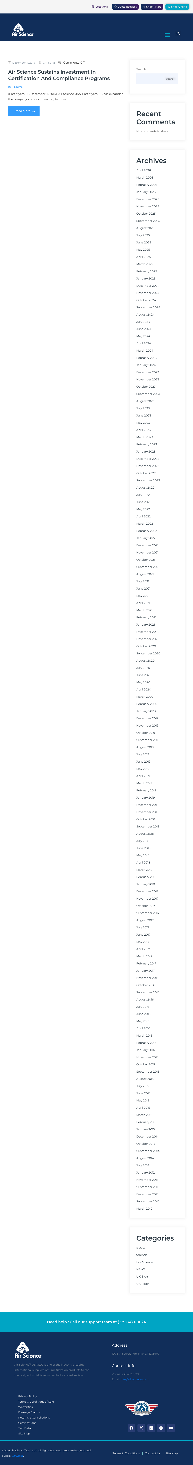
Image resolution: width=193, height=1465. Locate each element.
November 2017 (147, 898)
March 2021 (144, 610)
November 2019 (147, 725)
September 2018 (148, 826)
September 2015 (147, 1071)
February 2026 (146, 185)
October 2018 (145, 819)
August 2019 (145, 747)
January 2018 (145, 884)
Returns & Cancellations (34, 1417)
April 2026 (143, 170)
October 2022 (146, 473)
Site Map (24, 1433)
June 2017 (143, 934)
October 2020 (146, 646)
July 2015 (142, 1086)
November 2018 (147, 812)
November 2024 (147, 293)
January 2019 (145, 797)
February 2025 (146, 271)
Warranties (25, 1407)
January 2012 (145, 1172)
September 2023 (148, 394)
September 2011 (147, 1187)
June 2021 (143, 588)
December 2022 (147, 459)
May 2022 (143, 509)
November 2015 (147, 1057)
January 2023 (145, 451)
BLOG (140, 1247)
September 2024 (148, 307)
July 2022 (143, 495)
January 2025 (145, 278)
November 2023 (147, 379)
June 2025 (143, 242)
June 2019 (143, 761)
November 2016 (147, 978)
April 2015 (143, 1107)
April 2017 (143, 949)
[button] (167, 35)
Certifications (27, 1423)
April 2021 (143, 603)
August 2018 (145, 833)
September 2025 (148, 221)
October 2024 (146, 300)
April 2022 (143, 516)
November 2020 (147, 639)
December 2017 (147, 891)
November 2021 (147, 552)
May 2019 (142, 769)
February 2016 (146, 1043)
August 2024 (145, 314)
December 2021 (147, 545)
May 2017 (142, 942)
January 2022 (146, 538)
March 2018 (144, 869)
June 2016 (143, 1014)
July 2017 (142, 927)
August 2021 (145, 574)
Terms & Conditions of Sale (36, 1401)
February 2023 (146, 444)
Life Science (144, 1262)
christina (49, 62)
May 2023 (143, 422)
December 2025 (147, 199)
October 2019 (145, 732)
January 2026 (146, 192)
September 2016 (147, 992)
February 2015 (146, 1122)
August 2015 (144, 1079)
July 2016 (142, 1006)
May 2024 (143, 336)
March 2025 (144, 264)
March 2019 (144, 783)
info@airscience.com (135, 1379)
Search (141, 69)
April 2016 (143, 1028)
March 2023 (144, 437)
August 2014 (145, 1158)
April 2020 (143, 689)
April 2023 (143, 430)
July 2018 (142, 841)
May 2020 (143, 682)
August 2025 (145, 228)
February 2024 (146, 358)
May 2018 (142, 855)
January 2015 (145, 1129)
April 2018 (143, 862)
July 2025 (143, 235)
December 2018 (147, 805)
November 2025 (147, 206)
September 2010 (148, 1201)
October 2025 (146, 213)
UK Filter (142, 1284)
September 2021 (147, 567)
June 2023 (143, 415)
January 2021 (145, 624)
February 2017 (146, 963)
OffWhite (17, 1455)
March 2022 (144, 523)
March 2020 (144, 696)
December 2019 (147, 718)
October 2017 (145, 906)
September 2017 (147, 913)
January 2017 (145, 970)
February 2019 (146, 790)
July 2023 (143, 408)
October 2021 (145, 559)
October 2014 (145, 1143)
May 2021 (142, 595)
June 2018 (143, 848)
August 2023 (145, 401)
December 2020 (147, 632)
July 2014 (142, 1165)
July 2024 (143, 322)
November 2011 (147, 1180)
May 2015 (142, 1100)
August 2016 (145, 999)
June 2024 (143, 329)
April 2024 (143, 343)
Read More (24, 111)
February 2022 (146, 531)
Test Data (24, 1428)
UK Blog (142, 1276)
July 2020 (143, 668)
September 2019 (147, 740)
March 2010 (144, 1208)
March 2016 (144, 1035)
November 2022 (147, 466)
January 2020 (146, 711)
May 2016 (142, 1021)
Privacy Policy (27, 1396)
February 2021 (146, 617)
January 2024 (146, 365)
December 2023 (147, 372)
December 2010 (147, 1194)
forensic (141, 1255)
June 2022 (143, 502)
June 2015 (143, 1093)
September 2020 (148, 653)
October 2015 (145, 1064)
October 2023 (146, 386)
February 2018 (146, 877)
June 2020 (143, 675)
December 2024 (147, 285)
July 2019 (142, 754)
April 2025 (143, 257)
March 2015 (144, 1115)
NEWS (18, 86)
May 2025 (143, 249)
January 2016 (145, 1050)
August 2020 (145, 660)
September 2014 (148, 1151)
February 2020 (146, 704)
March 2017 (144, 956)
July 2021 (142, 581)
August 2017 (145, 920)
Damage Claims (29, 1412)
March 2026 (144, 177)
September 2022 (148, 480)
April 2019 (143, 776)
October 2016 (145, 985)
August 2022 (145, 487)
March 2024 (144, 350)
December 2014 (147, 1136)
